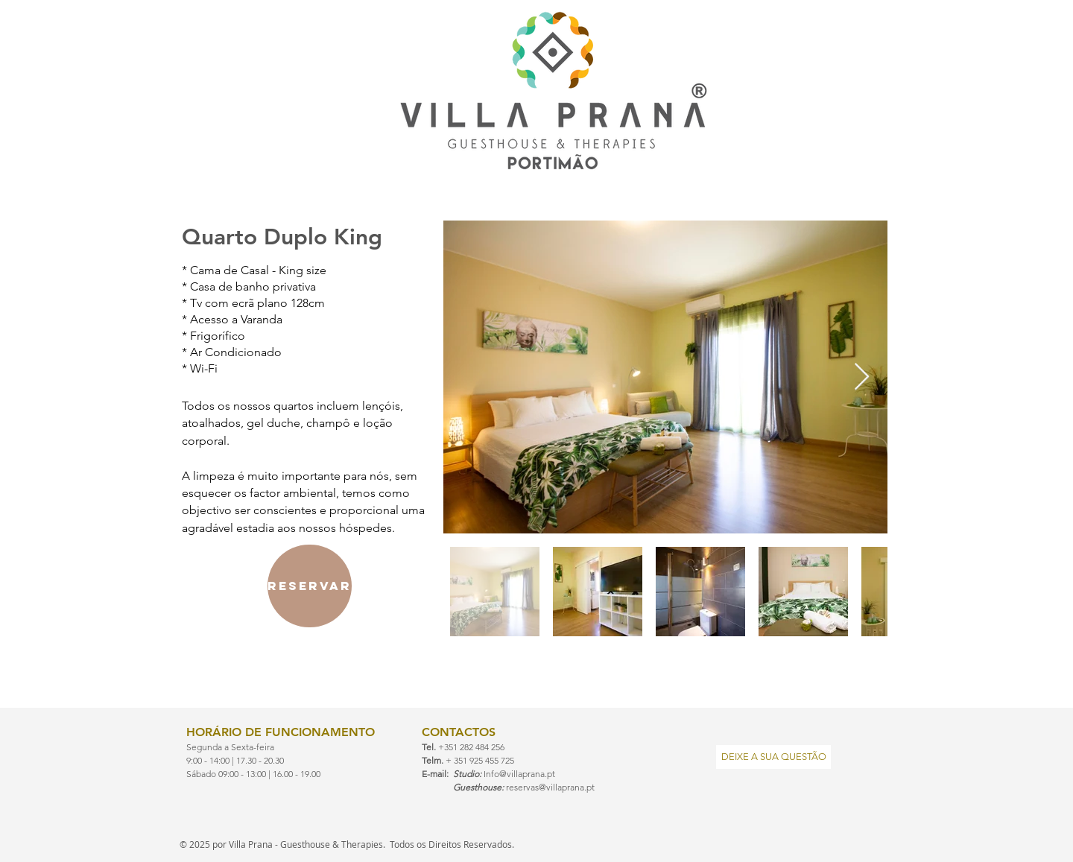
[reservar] (310, 586)
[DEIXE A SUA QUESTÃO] (773, 757)
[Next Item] (861, 377)
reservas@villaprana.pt (550, 787)
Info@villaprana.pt (519, 773)
